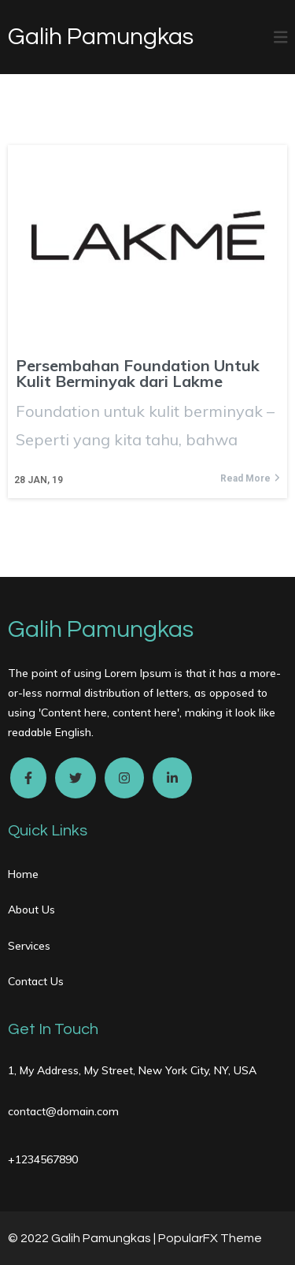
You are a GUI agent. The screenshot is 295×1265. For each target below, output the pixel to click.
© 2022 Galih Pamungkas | (83, 1238)
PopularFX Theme (210, 1238)
